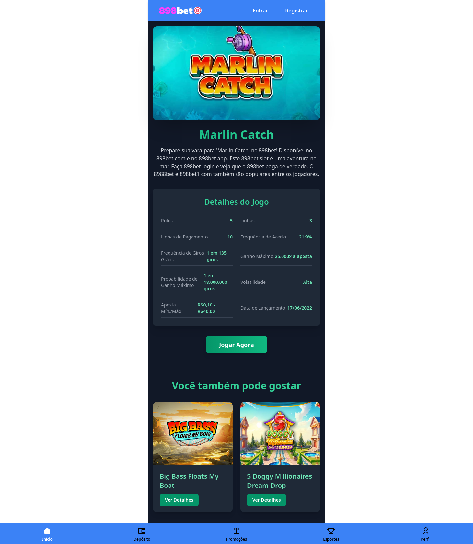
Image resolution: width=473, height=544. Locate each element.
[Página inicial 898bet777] (180, 10)
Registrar (296, 10)
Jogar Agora (236, 345)
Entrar (260, 10)
